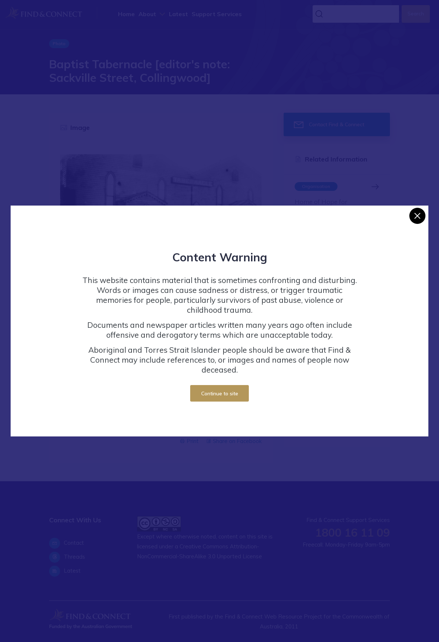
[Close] (417, 216)
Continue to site (219, 393)
